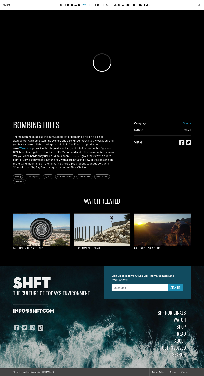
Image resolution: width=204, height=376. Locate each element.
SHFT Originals (70, 5)
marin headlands (65, 176)
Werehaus (25, 148)
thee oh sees (102, 176)
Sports (187, 123)
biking (18, 176)
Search (179, 354)
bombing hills (33, 176)
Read (106, 5)
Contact (184, 372)
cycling (48, 176)
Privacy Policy (158, 372)
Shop (97, 5)
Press (116, 5)
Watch (86, 5)
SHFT (6, 5)
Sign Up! (175, 287)
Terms (173, 372)
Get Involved (141, 5)
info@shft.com (33, 311)
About (126, 5)
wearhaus (19, 181)
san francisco (84, 176)
